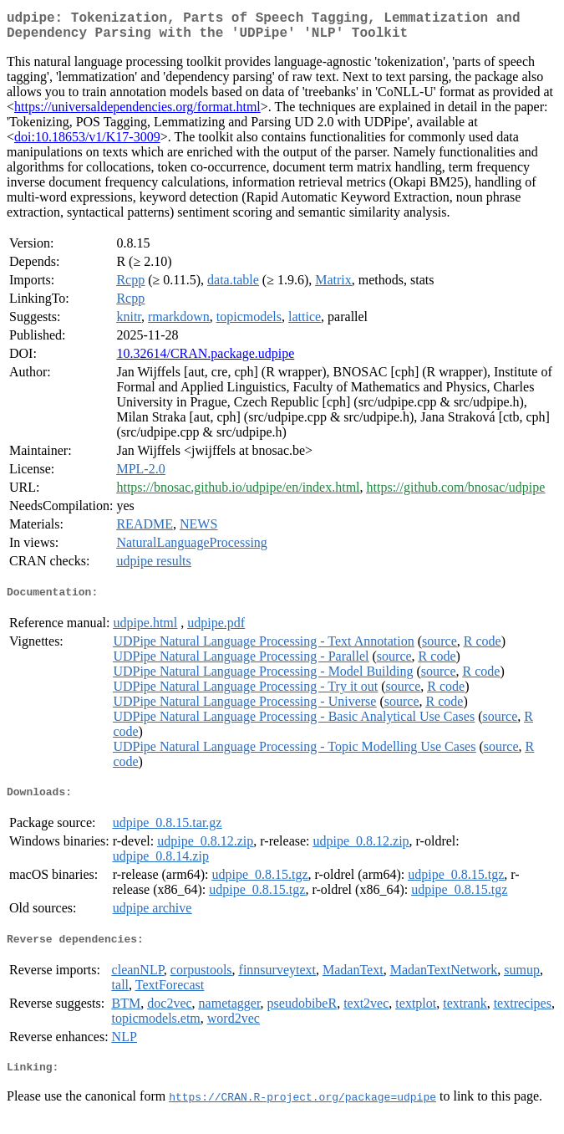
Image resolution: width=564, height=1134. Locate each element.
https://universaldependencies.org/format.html (137, 113)
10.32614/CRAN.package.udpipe (205, 360)
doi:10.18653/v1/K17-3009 (87, 143)
